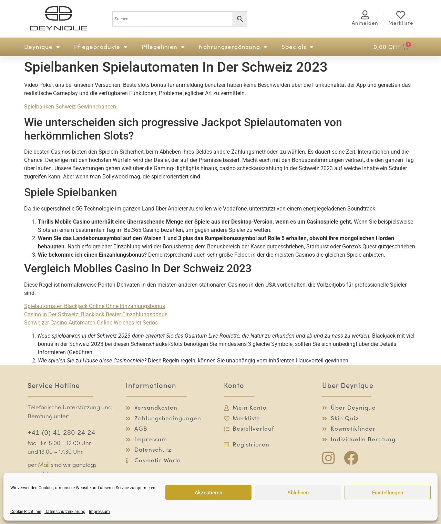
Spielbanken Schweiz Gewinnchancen (70, 106)
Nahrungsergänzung (233, 47)
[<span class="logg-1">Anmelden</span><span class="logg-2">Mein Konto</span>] (365, 14)
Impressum (99, 511)
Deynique (42, 47)
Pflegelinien (163, 47)
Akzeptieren (208, 493)
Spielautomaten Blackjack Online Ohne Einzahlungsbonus (94, 306)
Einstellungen (387, 493)
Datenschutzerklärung (64, 511)
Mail (44, 465)
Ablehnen (298, 493)
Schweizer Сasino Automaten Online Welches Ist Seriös (91, 322)
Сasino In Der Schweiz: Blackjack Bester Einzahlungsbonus (95, 314)
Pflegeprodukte (101, 47)
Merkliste (400, 23)
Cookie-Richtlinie (25, 511)
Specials (297, 47)
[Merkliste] (400, 14)
